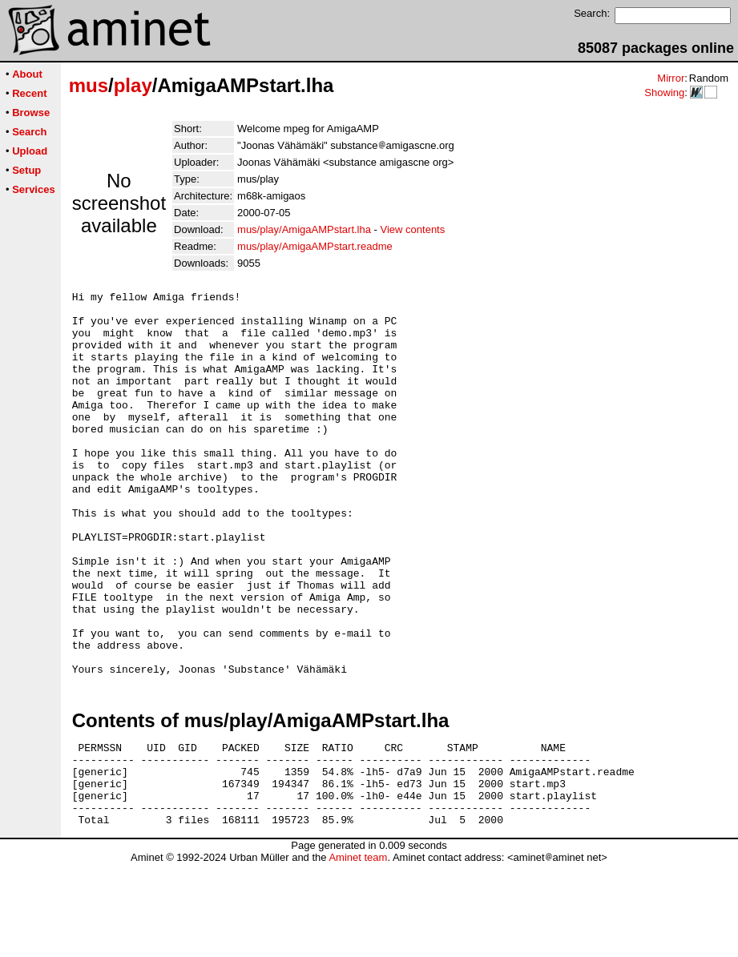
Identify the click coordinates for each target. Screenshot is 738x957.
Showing (664, 92)
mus (88, 85)
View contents (413, 229)
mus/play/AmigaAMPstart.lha (304, 229)
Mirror (670, 78)
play (133, 85)
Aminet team (358, 951)
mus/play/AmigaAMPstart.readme (315, 246)
